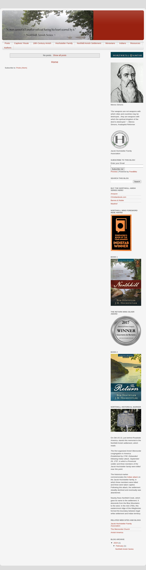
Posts (7, 43)
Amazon (114, 194)
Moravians (110, 43)
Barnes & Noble (117, 200)
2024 (116, 543)
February (120, 546)
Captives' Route (21, 43)
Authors (7, 47)
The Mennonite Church (120, 529)
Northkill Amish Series (124, 549)
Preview (114, 172)
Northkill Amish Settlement (89, 43)
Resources (135, 43)
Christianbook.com (118, 197)
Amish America (117, 532)
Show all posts (59, 55)
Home (54, 62)
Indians (122, 43)
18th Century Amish (42, 43)
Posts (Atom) (21, 68)
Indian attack (132, 477)
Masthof (114, 204)
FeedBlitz (133, 172)
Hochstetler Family (64, 43)
